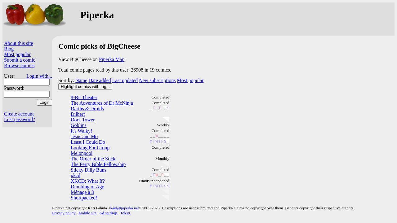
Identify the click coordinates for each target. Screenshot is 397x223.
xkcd (75, 175)
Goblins (79, 125)
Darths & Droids (87, 108)
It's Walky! (81, 130)
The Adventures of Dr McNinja (102, 103)
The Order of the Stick (93, 158)
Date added (99, 80)
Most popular (17, 54)
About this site (18, 43)
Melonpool (81, 153)
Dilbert (78, 114)
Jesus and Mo (84, 136)
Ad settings (108, 213)
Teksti (125, 213)
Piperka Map (111, 59)
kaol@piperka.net (124, 208)
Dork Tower (83, 119)
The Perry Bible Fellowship (98, 164)
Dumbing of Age (87, 186)
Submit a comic (19, 60)
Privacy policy (63, 213)
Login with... (39, 76)
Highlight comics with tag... (85, 86)
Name (81, 80)
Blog (9, 48)
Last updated (125, 80)
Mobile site (87, 213)
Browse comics (19, 65)
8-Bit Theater (84, 97)
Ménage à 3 (82, 192)
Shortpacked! (84, 197)
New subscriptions (157, 80)
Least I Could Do (88, 142)
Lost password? (19, 119)
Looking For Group (90, 147)
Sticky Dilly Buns (88, 170)
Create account (19, 113)
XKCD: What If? (88, 181)
